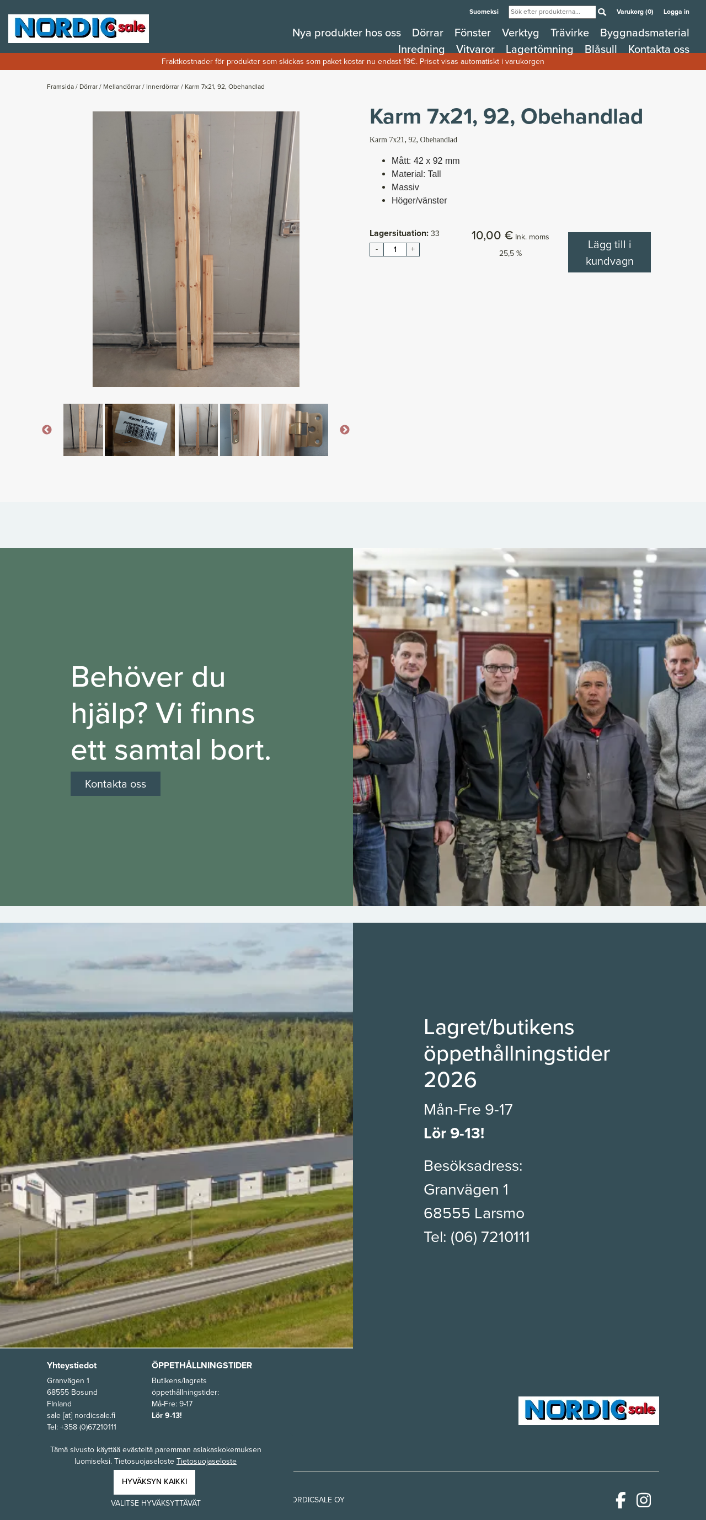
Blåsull (602, 49)
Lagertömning (541, 49)
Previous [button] (46, 430)
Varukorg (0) (636, 12)
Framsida (61, 87)
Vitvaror (477, 49)
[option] (195, 249)
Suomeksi (484, 12)
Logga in (676, 12)
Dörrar (429, 32)
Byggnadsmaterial (644, 32)
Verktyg (522, 32)
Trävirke (571, 32)
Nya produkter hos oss (348, 32)
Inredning (423, 49)
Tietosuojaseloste (206, 1461)
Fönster (474, 32)
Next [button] (344, 430)
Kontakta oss (658, 49)
